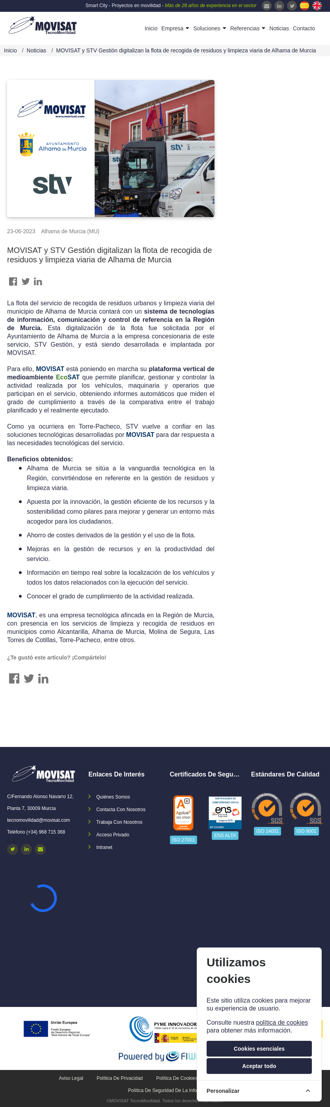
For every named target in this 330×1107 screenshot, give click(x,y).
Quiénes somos (113, 797)
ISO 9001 (306, 831)
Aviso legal (71, 1078)
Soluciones (206, 28)
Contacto (304, 28)
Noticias (279, 28)
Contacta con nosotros (120, 809)
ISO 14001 (267, 831)
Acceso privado (112, 835)
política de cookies (282, 1022)
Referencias (245, 28)
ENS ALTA (225, 835)
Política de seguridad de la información (171, 1090)
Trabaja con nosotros (119, 822)
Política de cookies (177, 1078)
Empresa (172, 28)
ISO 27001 (183, 840)
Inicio (151, 28)
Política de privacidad (120, 1078)
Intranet (104, 847)
